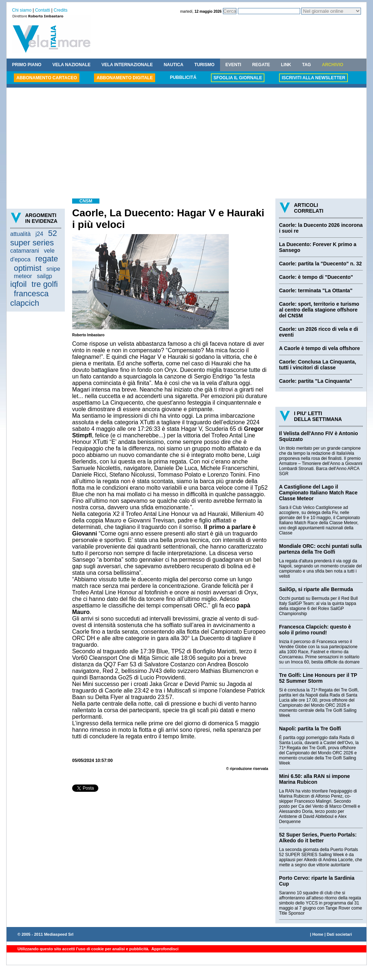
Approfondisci (164, 949)
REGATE (261, 64)
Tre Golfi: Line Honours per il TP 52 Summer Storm (318, 678)
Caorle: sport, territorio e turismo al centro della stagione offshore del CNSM (319, 309)
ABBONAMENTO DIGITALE (125, 77)
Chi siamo (21, 10)
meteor (23, 276)
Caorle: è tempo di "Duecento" (316, 277)
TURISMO (204, 64)
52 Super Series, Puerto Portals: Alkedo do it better (318, 837)
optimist (28, 268)
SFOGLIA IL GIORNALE (237, 77)
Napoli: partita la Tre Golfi (310, 728)
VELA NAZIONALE (71, 64)
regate (46, 258)
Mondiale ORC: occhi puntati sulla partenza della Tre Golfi (320, 549)
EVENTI (233, 64)
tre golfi (45, 284)
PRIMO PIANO (27, 64)
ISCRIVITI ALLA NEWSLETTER (313, 77)
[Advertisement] (186, 144)
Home (317, 934)
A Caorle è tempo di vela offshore (319, 348)
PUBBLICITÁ (183, 77)
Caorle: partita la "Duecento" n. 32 (320, 263)
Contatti (42, 10)
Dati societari (339, 934)
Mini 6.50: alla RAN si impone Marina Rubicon (314, 779)
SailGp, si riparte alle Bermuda (316, 589)
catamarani (24, 251)
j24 (39, 234)
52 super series (33, 238)
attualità (20, 234)
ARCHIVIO (332, 64)
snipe (53, 269)
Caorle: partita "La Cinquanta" (315, 381)
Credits (60, 10)
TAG (306, 64)
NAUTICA (173, 64)
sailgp (44, 276)
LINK (286, 64)
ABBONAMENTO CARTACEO (46, 77)
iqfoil (18, 284)
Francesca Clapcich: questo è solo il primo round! (315, 629)
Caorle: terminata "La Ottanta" (316, 290)
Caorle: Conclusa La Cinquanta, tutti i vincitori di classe (317, 364)
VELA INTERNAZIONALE (127, 64)
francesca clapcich (29, 298)
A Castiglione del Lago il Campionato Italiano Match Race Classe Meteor (318, 492)
